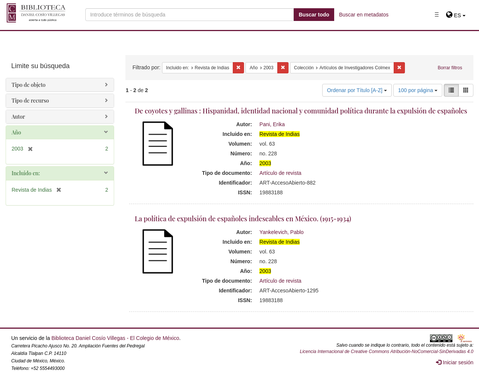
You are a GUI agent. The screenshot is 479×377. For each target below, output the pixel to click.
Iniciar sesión (454, 362)
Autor (18, 116)
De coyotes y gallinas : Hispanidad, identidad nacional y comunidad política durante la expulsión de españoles (301, 110)
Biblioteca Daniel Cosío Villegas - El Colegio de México (115, 338)
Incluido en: (26, 173)
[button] (455, 15)
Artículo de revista (280, 173)
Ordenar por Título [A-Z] (357, 90)
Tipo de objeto (29, 84)
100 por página (417, 90)
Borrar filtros (450, 67)
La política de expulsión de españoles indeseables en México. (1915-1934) (243, 218)
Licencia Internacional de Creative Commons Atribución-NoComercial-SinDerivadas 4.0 (386, 351)
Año (16, 132)
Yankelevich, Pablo (281, 232)
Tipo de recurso (30, 100)
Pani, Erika (272, 124)
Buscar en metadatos (363, 15)
